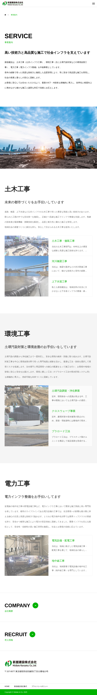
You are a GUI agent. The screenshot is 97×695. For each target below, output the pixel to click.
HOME (7, 686)
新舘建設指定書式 (20, 686)
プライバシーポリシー (40, 686)
